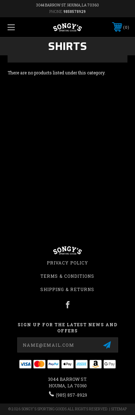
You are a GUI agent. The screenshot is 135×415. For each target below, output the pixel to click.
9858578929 (74, 11)
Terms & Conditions (67, 276)
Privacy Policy (67, 263)
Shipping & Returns (67, 289)
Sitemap (119, 409)
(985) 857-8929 (71, 395)
